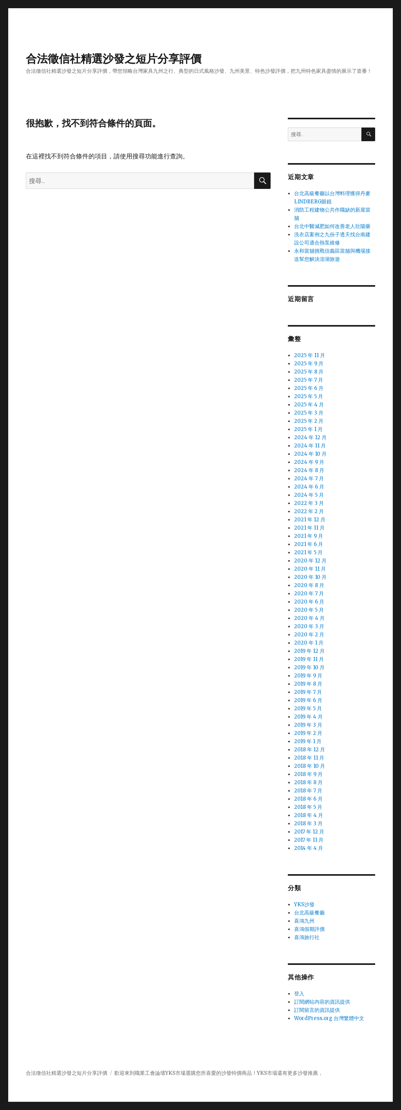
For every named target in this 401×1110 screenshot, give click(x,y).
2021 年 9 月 (308, 536)
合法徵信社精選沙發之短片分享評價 (113, 58)
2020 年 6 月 (309, 601)
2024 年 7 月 (309, 478)
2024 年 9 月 (309, 462)
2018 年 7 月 (308, 790)
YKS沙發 (304, 904)
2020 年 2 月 (309, 634)
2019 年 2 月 (308, 733)
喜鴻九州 (304, 921)
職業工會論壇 (150, 1073)
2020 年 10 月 (310, 577)
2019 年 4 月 (308, 716)
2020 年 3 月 (309, 626)
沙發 (226, 1073)
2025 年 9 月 (308, 363)
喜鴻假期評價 (309, 929)
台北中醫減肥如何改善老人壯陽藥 (332, 226)
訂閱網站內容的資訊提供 (322, 1002)
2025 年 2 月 (308, 421)
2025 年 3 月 (308, 413)
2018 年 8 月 (308, 782)
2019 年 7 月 (308, 692)
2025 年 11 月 (309, 355)
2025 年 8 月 (308, 371)
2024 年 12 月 (310, 437)
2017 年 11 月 (308, 840)
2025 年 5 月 (308, 396)
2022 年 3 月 (309, 503)
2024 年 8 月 (309, 470)
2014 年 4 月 (308, 848)
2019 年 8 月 (308, 684)
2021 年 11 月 (309, 527)
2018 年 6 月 (308, 799)
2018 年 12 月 (309, 749)
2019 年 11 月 (309, 659)
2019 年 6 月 (308, 700)
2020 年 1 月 (308, 642)
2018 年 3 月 (308, 823)
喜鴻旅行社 (307, 937)
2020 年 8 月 (309, 585)
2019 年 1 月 (308, 741)
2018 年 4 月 (308, 815)
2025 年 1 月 (308, 429)
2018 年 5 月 (308, 807)
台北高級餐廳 (309, 912)
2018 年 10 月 (309, 766)
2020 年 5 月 (309, 610)
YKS (262, 1073)
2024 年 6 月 (309, 486)
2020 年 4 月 (309, 618)
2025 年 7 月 (308, 380)
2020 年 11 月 (310, 569)
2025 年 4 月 (309, 404)
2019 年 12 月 (309, 651)
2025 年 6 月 (308, 388)
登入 (299, 993)
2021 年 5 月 (308, 552)
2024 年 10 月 (310, 454)
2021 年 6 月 (308, 544)
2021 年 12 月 (309, 519)
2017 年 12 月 (309, 831)
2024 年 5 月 (309, 495)
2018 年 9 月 (308, 774)
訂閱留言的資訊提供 (317, 1010)
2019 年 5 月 (308, 708)
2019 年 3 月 (308, 725)
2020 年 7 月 (309, 593)
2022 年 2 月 (309, 511)
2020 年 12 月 (310, 560)
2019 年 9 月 (308, 675)
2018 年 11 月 (309, 757)
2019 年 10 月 (309, 667)
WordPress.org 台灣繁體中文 (329, 1018)
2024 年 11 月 (310, 445)
